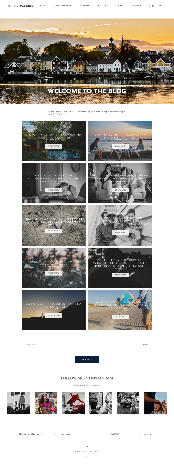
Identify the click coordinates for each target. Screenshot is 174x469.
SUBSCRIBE (114, 450)
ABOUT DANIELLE (63, 6)
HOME (43, 6)
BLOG (120, 6)
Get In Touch (87, 375)
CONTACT (136, 6)
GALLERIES (104, 6)
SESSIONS (85, 6)
